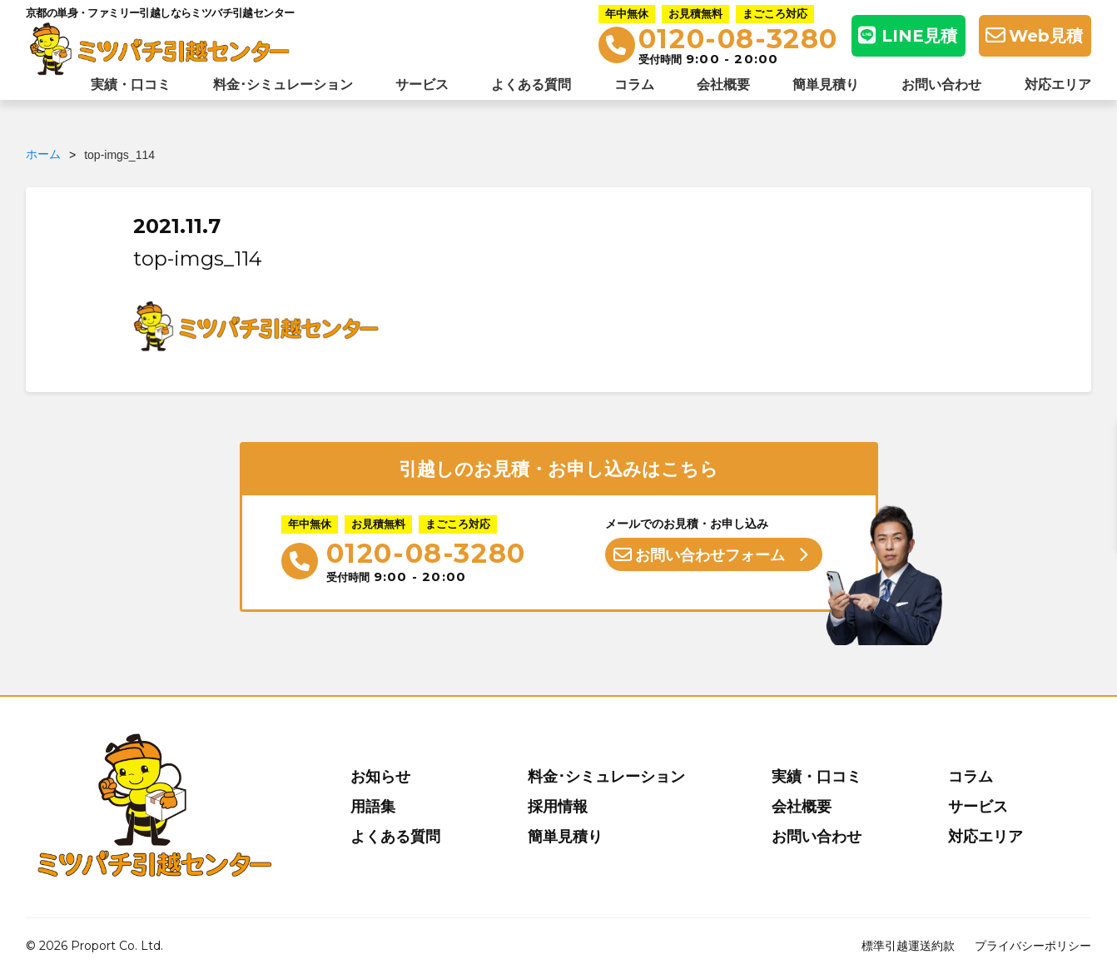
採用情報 (558, 807)
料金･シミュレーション (283, 84)
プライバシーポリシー (1033, 945)
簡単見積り (825, 84)
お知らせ (380, 777)
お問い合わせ (941, 84)
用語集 (372, 807)
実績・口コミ (131, 84)
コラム (634, 84)
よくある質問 (531, 84)
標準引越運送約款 (908, 945)
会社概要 (723, 84)
